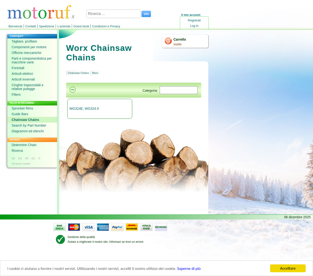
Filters (16, 94)
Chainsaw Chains (25, 120)
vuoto (177, 44)
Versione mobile (21, 163)
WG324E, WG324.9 (84, 108)
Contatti (30, 26)
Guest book (81, 26)
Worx (95, 72)
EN (20, 158)
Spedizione (46, 26)
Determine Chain (24, 145)
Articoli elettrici (22, 74)
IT (39, 158)
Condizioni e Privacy (106, 26)
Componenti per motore (29, 47)
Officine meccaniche (26, 53)
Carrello (179, 39)
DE (13, 158)
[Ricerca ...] (113, 14)
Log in (194, 26)
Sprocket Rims (22, 108)
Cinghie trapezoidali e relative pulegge (28, 87)
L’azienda (63, 26)
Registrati (194, 20)
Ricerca (17, 150)
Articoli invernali (23, 79)
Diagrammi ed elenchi (28, 131)
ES (33, 158)
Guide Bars (20, 114)
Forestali (18, 68)
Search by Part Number (29, 125)
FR (27, 158)
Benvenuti (15, 26)
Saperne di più (189, 268)
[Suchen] (179, 90)
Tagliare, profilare (24, 41)
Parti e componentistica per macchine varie (32, 60)
